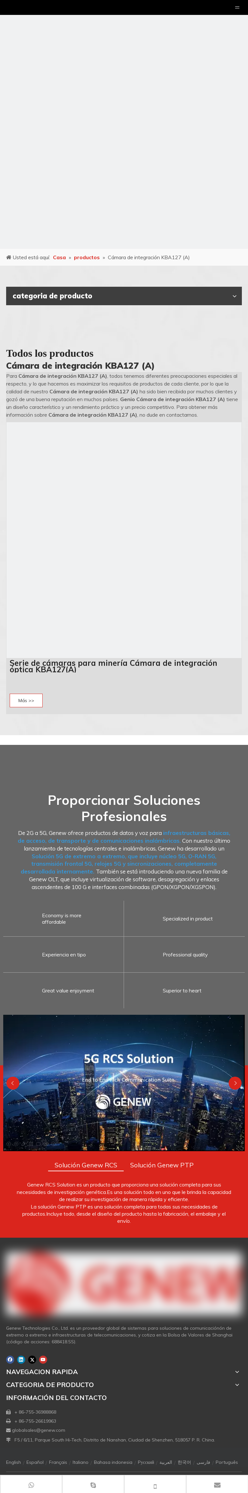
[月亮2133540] (124, 124)
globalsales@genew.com (38, 1430)
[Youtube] (43, 1360)
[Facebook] (10, 1360)
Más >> (26, 700)
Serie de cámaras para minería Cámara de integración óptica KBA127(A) (113, 666)
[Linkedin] (21, 1360)
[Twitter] (32, 1360)
